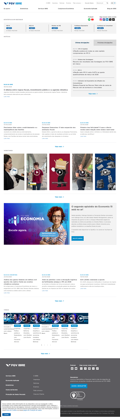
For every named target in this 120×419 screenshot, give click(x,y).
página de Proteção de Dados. (32, 410)
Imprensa (55, 3)
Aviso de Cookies (11, 410)
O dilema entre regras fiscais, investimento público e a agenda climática (36, 90)
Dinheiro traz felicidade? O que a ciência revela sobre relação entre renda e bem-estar (96, 130)
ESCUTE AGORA (77, 238)
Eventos (68, 3)
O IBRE (48, 3)
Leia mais (7, 96)
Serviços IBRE (10, 378)
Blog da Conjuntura (11, 275)
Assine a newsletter (78, 388)
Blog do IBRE (111, 8)
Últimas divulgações (82, 42)
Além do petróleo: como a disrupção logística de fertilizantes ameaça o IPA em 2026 (59, 282)
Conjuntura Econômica (66, 8)
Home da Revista (11, 392)
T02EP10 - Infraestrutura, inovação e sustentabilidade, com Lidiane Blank (27, 348)
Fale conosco (77, 3)
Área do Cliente (89, 3)
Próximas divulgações (104, 42)
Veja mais (92, 94)
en (112, 3)
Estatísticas (24, 8)
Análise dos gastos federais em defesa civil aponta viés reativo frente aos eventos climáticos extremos (21, 282)
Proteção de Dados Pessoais (15, 396)
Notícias (62, 3)
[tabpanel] (93, 71)
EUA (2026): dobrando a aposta (93, 280)
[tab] (82, 43)
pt (114, 3)
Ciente (6, 414)
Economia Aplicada (12, 382)
